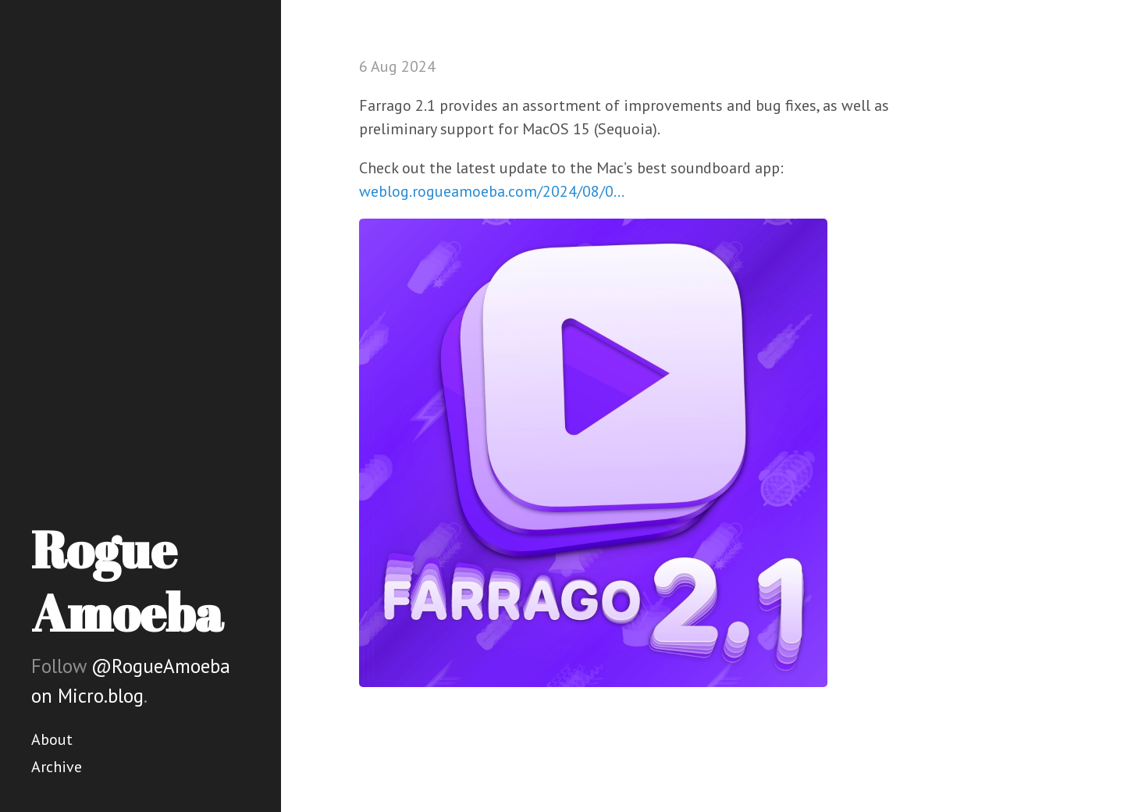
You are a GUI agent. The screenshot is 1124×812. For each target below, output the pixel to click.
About (52, 739)
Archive (56, 767)
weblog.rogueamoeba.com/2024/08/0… (491, 191)
